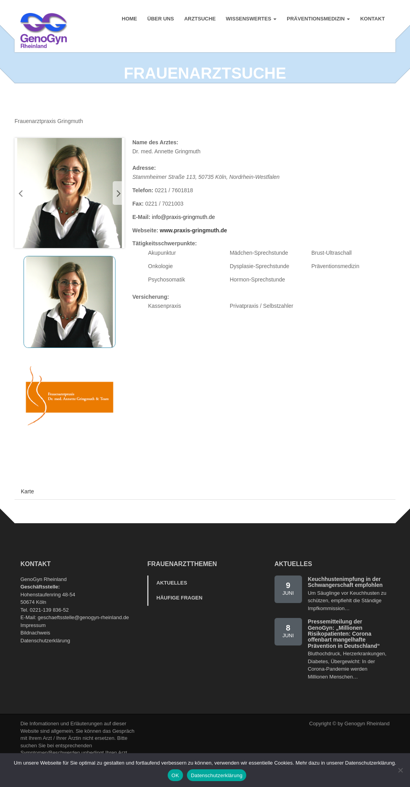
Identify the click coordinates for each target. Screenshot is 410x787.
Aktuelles (171, 604)
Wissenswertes (250, 19)
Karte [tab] (27, 512)
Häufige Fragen (179, 619)
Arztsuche (199, 19)
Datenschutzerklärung (45, 661)
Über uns (160, 19)
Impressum (33, 646)
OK (175, 775)
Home (129, 19)
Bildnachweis (35, 653)
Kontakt (372, 19)
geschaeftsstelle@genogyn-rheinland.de (83, 638)
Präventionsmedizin (318, 19)
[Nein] (400, 770)
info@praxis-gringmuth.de (183, 238)
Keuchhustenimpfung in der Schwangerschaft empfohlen (345, 603)
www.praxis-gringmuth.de (193, 251)
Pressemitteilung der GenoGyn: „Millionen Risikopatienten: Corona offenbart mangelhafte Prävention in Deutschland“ (344, 654)
